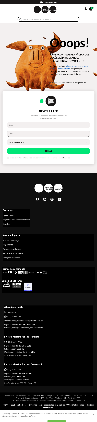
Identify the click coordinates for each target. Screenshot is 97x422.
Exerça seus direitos (11, 257)
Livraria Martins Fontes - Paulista (21, 336)
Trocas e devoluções (12, 249)
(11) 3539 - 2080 (14, 369)
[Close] (93, 418)
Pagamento (8, 244)
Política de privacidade (13, 253)
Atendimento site (13, 307)
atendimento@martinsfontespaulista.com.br (21, 320)
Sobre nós (8, 210)
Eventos (6, 224)
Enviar (48, 151)
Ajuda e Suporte (11, 235)
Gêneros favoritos (16, 142)
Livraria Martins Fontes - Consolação (23, 364)
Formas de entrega (11, 240)
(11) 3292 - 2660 (14, 316)
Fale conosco (10, 312)
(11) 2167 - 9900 (14, 342)
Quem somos (8, 215)
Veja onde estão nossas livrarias (16, 219)
